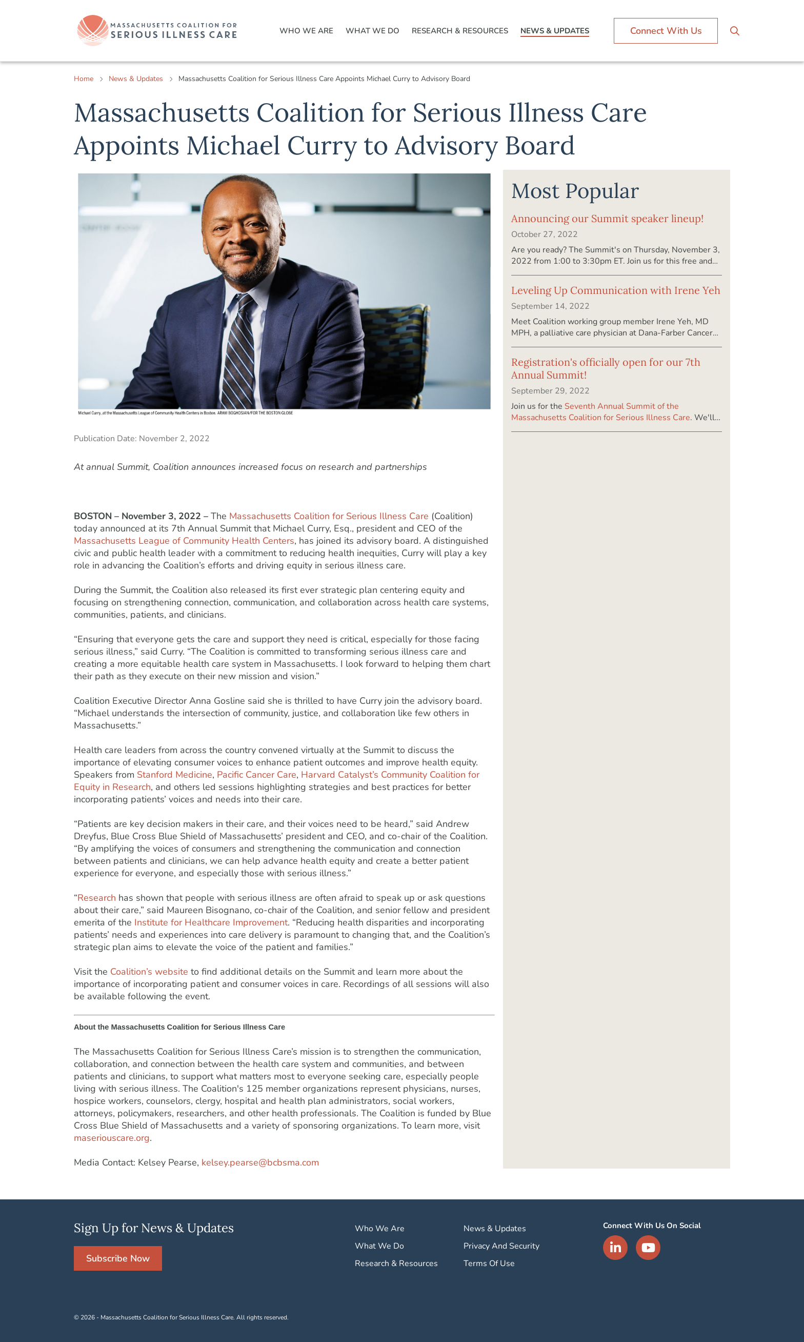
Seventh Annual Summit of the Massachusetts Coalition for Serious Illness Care (600, 412)
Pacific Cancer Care (256, 774)
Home (83, 79)
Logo (158, 30)
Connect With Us (666, 31)
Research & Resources (460, 31)
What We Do (372, 31)
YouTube (648, 1247)
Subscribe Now (118, 1258)
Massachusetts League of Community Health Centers (184, 541)
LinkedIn (615, 1247)
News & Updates (554, 31)
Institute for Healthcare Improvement (211, 922)
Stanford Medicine (174, 774)
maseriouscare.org (112, 1138)
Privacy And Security (501, 1246)
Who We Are (306, 31)
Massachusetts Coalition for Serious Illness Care (329, 516)
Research (96, 898)
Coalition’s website (149, 971)
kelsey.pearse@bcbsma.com (260, 1162)
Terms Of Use (489, 1263)
